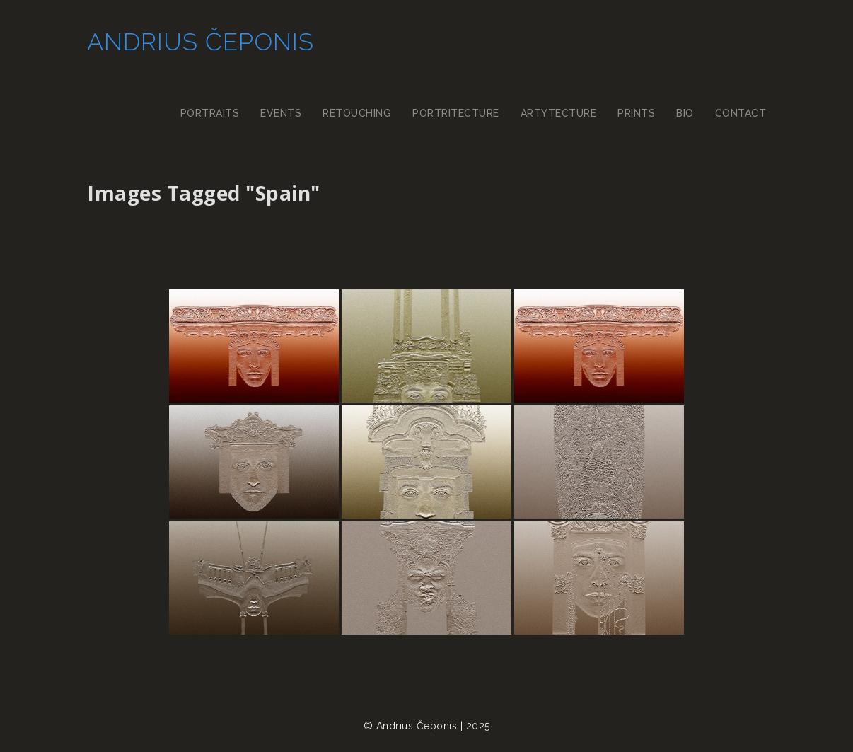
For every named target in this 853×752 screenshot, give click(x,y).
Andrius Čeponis (199, 42)
